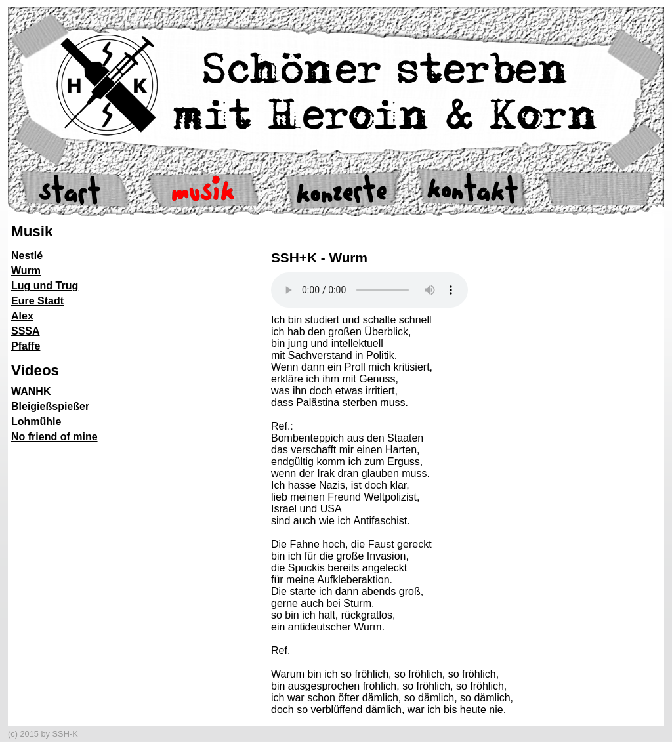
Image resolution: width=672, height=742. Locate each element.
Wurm (26, 270)
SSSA (25, 331)
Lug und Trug (44, 285)
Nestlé (27, 255)
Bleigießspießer (50, 406)
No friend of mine (54, 436)
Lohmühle (36, 421)
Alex (22, 315)
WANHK (31, 391)
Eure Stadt (37, 300)
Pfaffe (25, 346)
